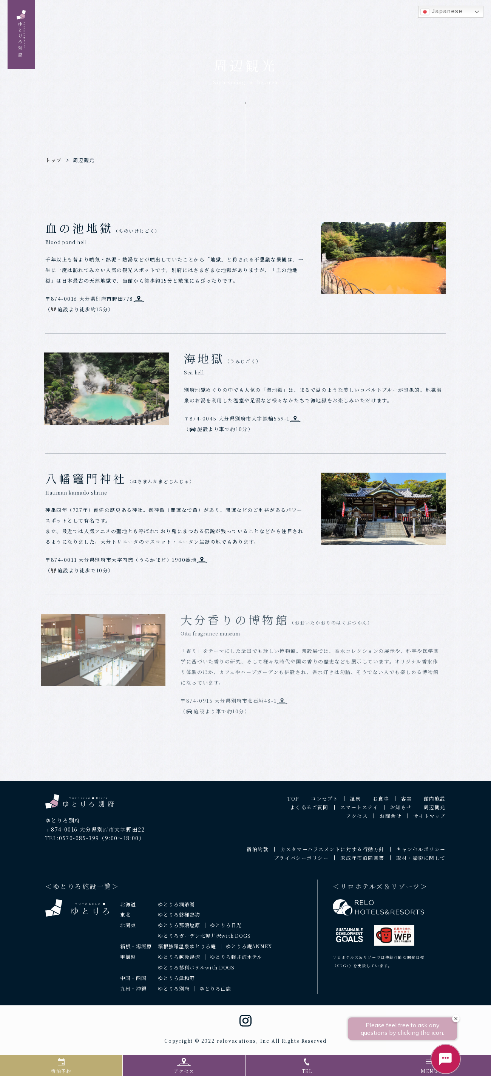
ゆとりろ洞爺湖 (176, 907)
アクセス (357, 819)
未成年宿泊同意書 (362, 861)
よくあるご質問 (309, 811)
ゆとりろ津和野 (176, 981)
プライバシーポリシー (301, 861)
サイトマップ (430, 819)
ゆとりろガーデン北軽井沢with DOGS (204, 939)
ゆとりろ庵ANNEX (249, 950)
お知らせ (401, 811)
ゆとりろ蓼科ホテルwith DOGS (196, 971)
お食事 (381, 802)
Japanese (441, 11)
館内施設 (435, 802)
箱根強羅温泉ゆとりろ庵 (187, 950)
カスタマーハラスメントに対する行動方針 (332, 852)
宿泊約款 (258, 852)
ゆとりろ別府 (174, 992)
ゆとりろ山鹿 (215, 992)
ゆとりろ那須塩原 (179, 928)
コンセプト (324, 802)
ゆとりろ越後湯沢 (179, 960)
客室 (406, 802)
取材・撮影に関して (421, 861)
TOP (293, 802)
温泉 (355, 802)
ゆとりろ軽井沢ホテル (236, 960)
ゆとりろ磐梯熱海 (179, 918)
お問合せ (390, 819)
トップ (53, 160)
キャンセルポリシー (421, 852)
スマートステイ (359, 811)
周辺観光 (84, 160)
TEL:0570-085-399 (72, 842)
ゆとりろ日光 (226, 928)
